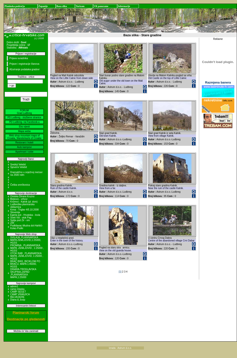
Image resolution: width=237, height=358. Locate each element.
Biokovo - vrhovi (18, 199)
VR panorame (101, 6)
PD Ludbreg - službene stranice (24, 117)
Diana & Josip (17, 299)
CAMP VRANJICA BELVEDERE (20, 295)
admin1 (14, 286)
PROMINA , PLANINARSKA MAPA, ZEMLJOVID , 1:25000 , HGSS (27, 248)
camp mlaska (17, 289)
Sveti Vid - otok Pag (21, 217)
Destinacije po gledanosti (26, 319)
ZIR (12, 223)
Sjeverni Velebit (18, 167)
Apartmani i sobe (24, 151)
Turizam (80, 6)
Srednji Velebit (18, 164)
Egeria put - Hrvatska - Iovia (25, 215)
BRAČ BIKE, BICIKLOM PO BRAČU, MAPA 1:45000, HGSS (25, 264)
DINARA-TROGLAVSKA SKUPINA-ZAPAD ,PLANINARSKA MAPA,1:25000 (23, 273)
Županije (43, 6)
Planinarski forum (26, 312)
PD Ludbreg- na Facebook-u (24, 122)
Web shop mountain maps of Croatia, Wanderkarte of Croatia (24, 137)
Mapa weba (24, 131)
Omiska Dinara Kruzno (22, 196)
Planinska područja (15, 6)
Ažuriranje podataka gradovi (24, 69)
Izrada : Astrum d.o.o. (120, 348)
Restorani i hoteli (24, 142)
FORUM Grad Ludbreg (24, 111)
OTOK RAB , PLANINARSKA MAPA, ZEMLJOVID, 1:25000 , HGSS (26, 256)
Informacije (124, 6)
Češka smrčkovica (20, 184)
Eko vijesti (24, 126)
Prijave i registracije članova (24, 64)
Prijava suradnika (18, 58)
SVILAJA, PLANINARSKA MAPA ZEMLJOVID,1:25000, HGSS (25, 240)
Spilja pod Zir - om (20, 220)
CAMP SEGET (18, 291)
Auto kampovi (24, 147)
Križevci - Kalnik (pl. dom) (24, 201)
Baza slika (61, 6)
